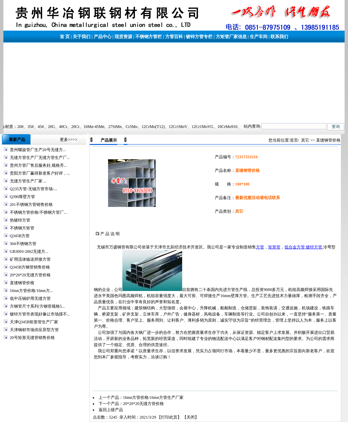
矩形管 (274, 247)
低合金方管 (294, 247)
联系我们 (279, 36)
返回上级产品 (111, 409)
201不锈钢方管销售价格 (31, 204)
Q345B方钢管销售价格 (30, 267)
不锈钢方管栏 (148, 36)
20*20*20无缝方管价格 (30, 275)
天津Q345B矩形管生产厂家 (34, 322)
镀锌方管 (314, 247)
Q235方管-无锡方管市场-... (33, 188)
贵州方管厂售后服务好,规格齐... (38, 165)
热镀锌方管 (20, 220)
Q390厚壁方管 (22, 196)
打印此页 (169, 417)
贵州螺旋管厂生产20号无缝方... (38, 149)
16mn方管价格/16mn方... (31, 290)
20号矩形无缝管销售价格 (32, 337)
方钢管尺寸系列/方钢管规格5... (37, 306)
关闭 (191, 417)
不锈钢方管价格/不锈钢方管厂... (38, 212)
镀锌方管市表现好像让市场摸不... (40, 314)
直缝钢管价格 (22, 282)
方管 (260, 247)
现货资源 (123, 36)
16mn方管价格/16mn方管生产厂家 (153, 397)
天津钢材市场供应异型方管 (34, 329)
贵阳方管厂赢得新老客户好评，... (40, 173)
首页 (294, 140)
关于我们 (81, 36)
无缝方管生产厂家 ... (28, 181)
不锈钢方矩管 (22, 228)
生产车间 (258, 36)
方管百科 (174, 36)
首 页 (65, 36)
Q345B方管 (20, 235)
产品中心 (102, 36)
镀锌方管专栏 (199, 36)
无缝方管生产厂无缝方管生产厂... (40, 157)
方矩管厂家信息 (231, 36)
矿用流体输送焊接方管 (30, 259)
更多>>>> (68, 139)
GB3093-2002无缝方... (29, 251)
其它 (305, 140)
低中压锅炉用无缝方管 (30, 298)
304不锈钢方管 (23, 243)
